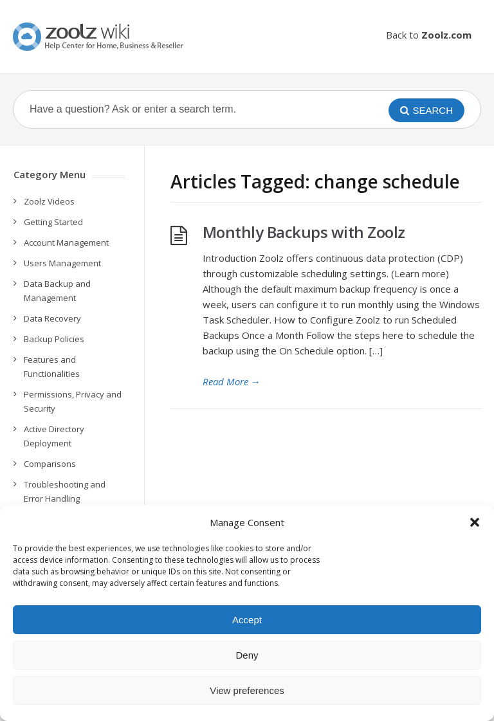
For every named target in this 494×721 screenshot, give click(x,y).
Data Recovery (52, 318)
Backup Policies (54, 339)
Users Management (62, 263)
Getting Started (53, 222)
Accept (247, 619)
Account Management (66, 242)
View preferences (247, 690)
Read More (232, 381)
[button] (474, 522)
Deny (246, 655)
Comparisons (50, 464)
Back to (428, 34)
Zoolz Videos (49, 201)
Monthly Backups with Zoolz (304, 231)
